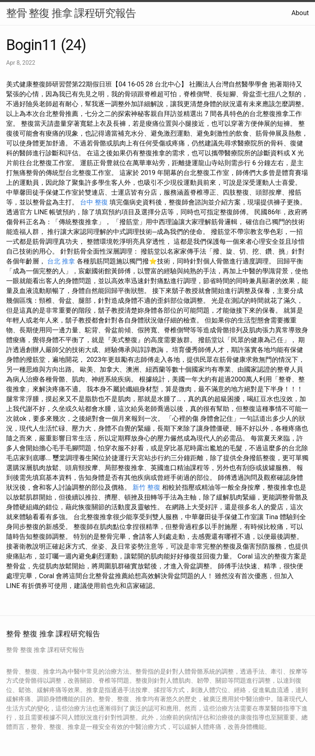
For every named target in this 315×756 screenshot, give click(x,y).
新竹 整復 (146, 487)
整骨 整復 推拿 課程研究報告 (71, 13)
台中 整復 (94, 202)
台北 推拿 (61, 261)
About (300, 13)
